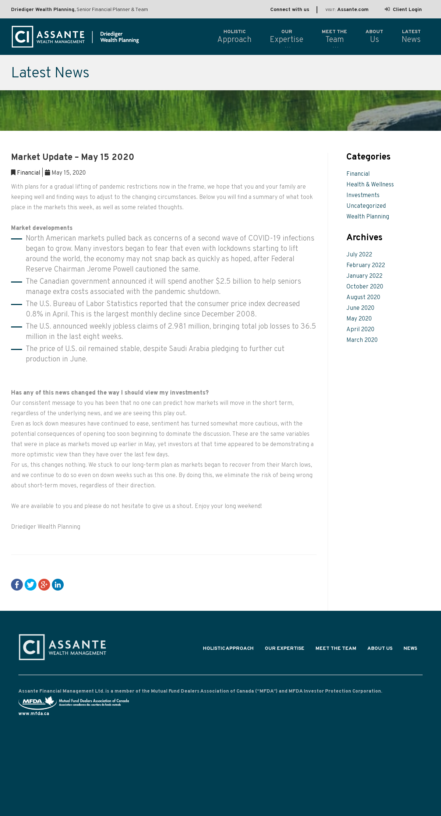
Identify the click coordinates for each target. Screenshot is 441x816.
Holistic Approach (228, 651)
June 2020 (360, 308)
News (410, 651)
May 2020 (359, 319)
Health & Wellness (370, 185)
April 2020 (360, 329)
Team (334, 36)
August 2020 (363, 297)
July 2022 (359, 255)
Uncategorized (366, 206)
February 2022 (365, 265)
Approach (234, 36)
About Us (379, 651)
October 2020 (364, 287)
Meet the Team (335, 651)
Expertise (286, 36)
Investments (363, 195)
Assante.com (346, 10)
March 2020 (362, 340)
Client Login (403, 10)
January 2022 (364, 276)
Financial (28, 173)
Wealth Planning (367, 217)
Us (374, 36)
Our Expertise (284, 651)
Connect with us (289, 10)
